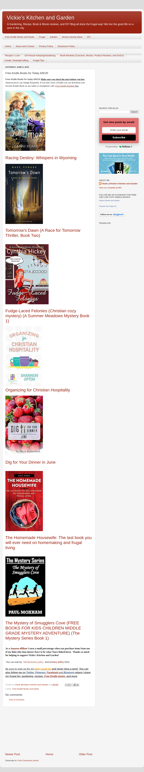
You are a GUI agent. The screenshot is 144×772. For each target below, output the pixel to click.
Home (8, 46)
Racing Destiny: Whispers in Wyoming (41, 157)
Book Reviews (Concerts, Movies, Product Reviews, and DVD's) (92, 55)
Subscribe (118, 137)
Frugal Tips (38, 60)
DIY (89, 37)
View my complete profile (110, 188)
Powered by (119, 146)
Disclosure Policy (66, 46)
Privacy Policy (46, 46)
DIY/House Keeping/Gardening (40, 55)
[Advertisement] (48, 729)
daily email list (43, 669)
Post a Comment (16, 700)
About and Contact (25, 46)
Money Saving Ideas (72, 37)
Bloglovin (69, 672)
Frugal (42, 37)
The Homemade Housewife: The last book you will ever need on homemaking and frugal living (48, 542)
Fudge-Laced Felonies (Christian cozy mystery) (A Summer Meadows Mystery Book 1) (47, 315)
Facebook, (53, 672)
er (33, 672)
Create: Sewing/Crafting (16, 60)
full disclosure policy (34, 662)
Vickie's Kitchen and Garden (40, 18)
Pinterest (40, 672)
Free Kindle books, (55, 676)
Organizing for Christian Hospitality (37, 390)
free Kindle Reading (65, 86)
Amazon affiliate (18, 648)
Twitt (29, 672)
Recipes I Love (12, 55)
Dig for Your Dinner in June (30, 462)
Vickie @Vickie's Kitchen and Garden (120, 183)
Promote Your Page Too (107, 206)
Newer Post (12, 754)
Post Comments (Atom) (28, 760)
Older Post (85, 754)
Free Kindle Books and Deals (19, 37)
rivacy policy (57, 662)
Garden (53, 37)
